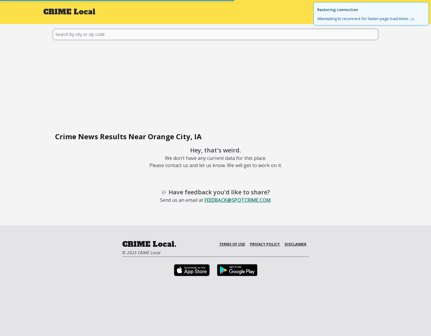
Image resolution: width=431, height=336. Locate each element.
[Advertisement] (215, 85)
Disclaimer (295, 244)
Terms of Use (232, 244)
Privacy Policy (265, 244)
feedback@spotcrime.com (237, 200)
